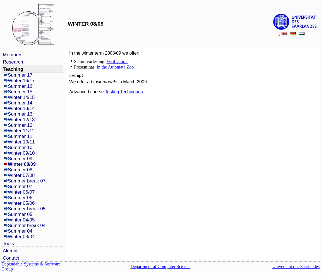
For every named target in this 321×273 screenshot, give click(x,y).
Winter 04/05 (21, 220)
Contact (11, 258)
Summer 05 (20, 214)
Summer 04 (20, 231)
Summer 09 (20, 158)
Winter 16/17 (21, 80)
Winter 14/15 (21, 97)
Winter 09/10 (21, 153)
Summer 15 (20, 91)
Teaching (13, 69)
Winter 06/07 (21, 192)
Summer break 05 (26, 208)
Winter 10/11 (21, 142)
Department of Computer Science (161, 266)
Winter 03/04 (21, 236)
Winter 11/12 (21, 130)
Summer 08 (20, 169)
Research (13, 62)
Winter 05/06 (21, 203)
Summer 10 (20, 147)
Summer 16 (20, 86)
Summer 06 (20, 197)
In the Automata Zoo (115, 67)
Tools (8, 243)
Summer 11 (20, 136)
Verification (117, 61)
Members (13, 54)
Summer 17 (20, 75)
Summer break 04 (26, 225)
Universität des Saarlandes (296, 266)
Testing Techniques (124, 91)
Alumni (10, 251)
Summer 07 (20, 186)
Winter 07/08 (21, 175)
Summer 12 (20, 125)
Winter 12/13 (21, 119)
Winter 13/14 (21, 108)
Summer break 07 (26, 181)
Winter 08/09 (22, 164)
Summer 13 (20, 114)
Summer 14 (20, 103)
